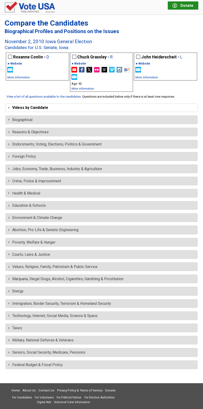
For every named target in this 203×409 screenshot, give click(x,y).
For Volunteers (44, 397)
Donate (110, 390)
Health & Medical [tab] (24, 193)
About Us (29, 390)
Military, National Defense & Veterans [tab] (41, 340)
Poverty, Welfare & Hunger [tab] (31, 242)
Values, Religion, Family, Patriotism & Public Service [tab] (53, 266)
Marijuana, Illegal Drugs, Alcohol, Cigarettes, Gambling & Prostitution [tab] (65, 279)
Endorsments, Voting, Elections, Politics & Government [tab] (55, 144)
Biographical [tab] (20, 120)
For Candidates (22, 397)
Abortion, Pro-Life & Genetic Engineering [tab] (43, 230)
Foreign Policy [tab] (22, 156)
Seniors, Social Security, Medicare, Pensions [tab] (46, 352)
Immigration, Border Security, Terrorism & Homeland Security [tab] (59, 303)
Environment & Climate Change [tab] (35, 217)
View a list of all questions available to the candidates (44, 96)
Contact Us (46, 390)
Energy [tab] (15, 291)
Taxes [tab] (15, 328)
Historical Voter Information (72, 402)
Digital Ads (44, 402)
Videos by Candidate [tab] (28, 107)
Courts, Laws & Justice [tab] (29, 254)
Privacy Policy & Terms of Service (79, 390)
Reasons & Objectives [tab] (28, 132)
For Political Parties (69, 397)
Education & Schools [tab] (27, 205)
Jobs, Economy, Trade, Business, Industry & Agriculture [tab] (55, 169)
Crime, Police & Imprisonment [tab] (34, 181)
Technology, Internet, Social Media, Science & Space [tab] (53, 315)
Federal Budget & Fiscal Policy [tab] (35, 365)
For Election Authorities (99, 397)
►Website (14, 63)
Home (16, 390)
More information (18, 77)
